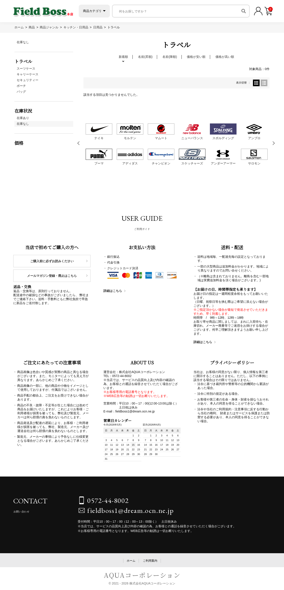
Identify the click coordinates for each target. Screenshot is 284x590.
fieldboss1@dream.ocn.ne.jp (130, 510)
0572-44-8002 (108, 500)
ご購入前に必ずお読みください (52, 261)
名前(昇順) (145, 57)
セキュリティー (27, 80)
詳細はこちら (112, 291)
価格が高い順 (224, 57)
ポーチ (21, 86)
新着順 (123, 57)
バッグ (21, 91)
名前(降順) (169, 57)
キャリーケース (27, 74)
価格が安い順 (196, 57)
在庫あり (23, 118)
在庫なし (23, 42)
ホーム (131, 560)
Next (273, 143)
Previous (79, 143)
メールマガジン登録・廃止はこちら (52, 275)
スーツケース (26, 68)
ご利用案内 (150, 560)
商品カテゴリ (93, 11)
